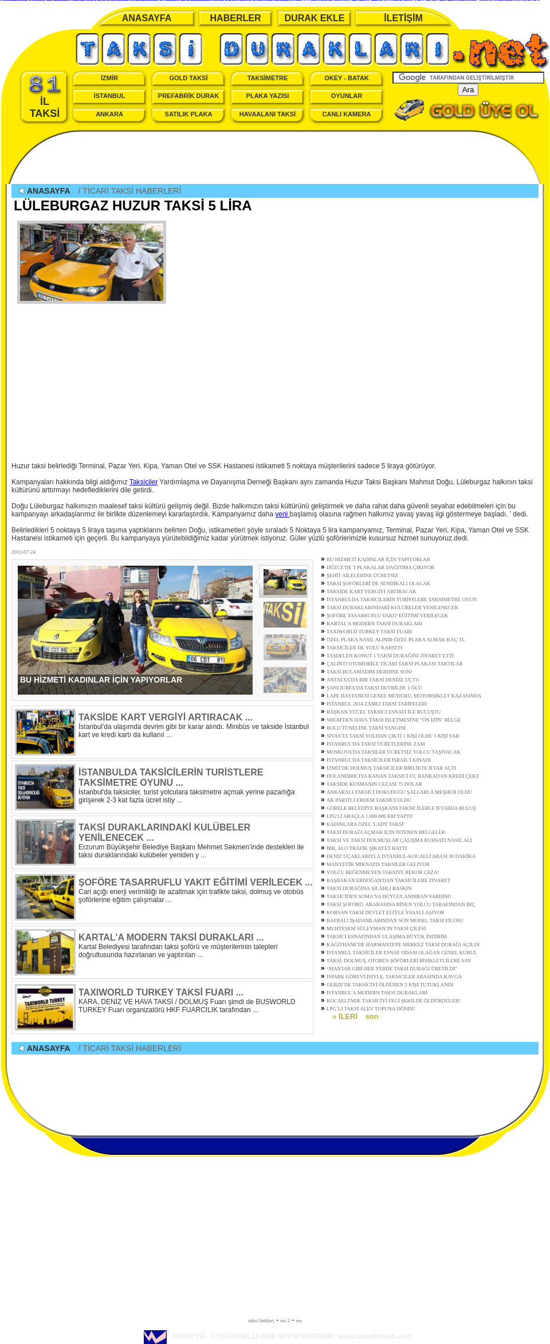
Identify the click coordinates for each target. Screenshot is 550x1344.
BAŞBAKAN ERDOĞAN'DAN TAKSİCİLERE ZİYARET (388, 880)
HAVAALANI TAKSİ (267, 114)
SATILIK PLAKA (189, 114)
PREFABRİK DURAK (188, 95)
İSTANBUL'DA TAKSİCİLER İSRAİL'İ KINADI (379, 760)
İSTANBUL (109, 95)
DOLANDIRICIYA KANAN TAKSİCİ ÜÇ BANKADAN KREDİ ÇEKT (403, 776)
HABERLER (235, 18)
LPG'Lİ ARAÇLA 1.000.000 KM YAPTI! (370, 816)
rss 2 (285, 1320)
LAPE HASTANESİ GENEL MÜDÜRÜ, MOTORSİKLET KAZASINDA (404, 696)
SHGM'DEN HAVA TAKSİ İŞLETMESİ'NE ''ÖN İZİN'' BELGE (394, 720)
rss (299, 1320)
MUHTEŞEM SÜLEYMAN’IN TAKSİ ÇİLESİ (376, 928)
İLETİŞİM (403, 18)
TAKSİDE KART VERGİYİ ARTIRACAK (372, 591)
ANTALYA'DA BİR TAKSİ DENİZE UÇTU (373, 680)
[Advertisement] (275, 158)
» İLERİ (345, 1016)
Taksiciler (143, 482)
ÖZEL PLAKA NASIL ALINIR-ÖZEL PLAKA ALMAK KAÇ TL (396, 639)
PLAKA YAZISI (267, 95)
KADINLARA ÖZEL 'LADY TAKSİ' (365, 824)
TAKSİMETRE (267, 78)
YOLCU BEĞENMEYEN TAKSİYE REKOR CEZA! (383, 872)
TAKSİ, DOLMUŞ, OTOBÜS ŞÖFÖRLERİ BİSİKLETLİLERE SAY (399, 960)
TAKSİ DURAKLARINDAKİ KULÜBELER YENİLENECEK (392, 607)
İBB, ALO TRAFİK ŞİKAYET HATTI (367, 848)
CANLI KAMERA (347, 114)
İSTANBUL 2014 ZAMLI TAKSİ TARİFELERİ (377, 704)
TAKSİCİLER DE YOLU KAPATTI (364, 648)
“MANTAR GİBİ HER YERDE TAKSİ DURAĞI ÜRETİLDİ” (392, 968)
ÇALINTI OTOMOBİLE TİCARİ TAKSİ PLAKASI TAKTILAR (395, 664)
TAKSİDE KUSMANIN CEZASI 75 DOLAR (374, 784)
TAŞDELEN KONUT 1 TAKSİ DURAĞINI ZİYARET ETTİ (390, 656)
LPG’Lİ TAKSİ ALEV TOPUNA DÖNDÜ (371, 1009)
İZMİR (109, 78)
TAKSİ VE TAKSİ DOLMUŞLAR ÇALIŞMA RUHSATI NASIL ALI (399, 840)
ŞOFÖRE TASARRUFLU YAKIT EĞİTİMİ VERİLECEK (387, 615)
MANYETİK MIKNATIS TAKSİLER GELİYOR (378, 864)
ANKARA (109, 114)
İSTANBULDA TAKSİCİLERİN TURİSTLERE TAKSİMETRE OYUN (402, 599)
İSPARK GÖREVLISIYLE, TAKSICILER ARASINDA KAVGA (394, 976)
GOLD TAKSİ (188, 78)
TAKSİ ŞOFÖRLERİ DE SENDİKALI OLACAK (378, 583)
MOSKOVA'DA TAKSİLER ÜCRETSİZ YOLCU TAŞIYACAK (394, 752)
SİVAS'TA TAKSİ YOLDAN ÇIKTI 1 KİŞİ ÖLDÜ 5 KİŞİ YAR (393, 736)
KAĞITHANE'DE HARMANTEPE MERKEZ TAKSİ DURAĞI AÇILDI (403, 944)
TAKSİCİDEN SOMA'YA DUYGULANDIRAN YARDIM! (389, 896)
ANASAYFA (147, 18)
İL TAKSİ (45, 97)
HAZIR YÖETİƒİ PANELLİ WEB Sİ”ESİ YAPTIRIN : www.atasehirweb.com (278, 1337)
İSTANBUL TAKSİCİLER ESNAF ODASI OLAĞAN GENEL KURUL (402, 952)
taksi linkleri (261, 1320)
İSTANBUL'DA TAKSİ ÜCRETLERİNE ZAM (376, 744)
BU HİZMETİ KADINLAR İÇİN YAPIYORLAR (378, 559)
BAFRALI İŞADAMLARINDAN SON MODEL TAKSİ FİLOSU (395, 920)
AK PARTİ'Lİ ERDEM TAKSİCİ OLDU (369, 800)
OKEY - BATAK (346, 78)
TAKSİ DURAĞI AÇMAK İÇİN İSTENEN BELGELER (386, 832)
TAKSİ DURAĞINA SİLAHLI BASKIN (369, 888)
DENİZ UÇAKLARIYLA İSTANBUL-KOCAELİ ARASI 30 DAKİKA (401, 856)
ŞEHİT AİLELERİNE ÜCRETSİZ (362, 575)
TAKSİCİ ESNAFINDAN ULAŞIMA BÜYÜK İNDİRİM (387, 936)
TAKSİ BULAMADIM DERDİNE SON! (369, 672)
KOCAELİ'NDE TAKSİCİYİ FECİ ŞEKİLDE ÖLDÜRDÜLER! (394, 1001)
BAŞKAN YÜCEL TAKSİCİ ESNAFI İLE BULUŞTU (384, 712)
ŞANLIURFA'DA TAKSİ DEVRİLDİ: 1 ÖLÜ (374, 688)
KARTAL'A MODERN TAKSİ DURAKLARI (374, 623)
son (371, 1016)
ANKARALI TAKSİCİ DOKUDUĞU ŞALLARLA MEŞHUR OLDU (399, 792)
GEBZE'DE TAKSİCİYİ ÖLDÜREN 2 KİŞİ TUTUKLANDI (390, 985)
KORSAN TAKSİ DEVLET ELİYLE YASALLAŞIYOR (386, 912)
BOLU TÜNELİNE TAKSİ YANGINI (366, 728)
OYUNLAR (346, 95)
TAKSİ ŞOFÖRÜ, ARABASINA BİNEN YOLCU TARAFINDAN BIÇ (401, 904)
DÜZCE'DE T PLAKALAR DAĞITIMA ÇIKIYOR (380, 567)
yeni (282, 514)
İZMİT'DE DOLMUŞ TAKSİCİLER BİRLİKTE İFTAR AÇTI (391, 768)
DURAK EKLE (315, 18)
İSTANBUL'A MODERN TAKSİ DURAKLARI (377, 993)
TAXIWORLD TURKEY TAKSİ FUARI (369, 631)
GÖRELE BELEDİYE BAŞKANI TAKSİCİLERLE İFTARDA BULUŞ (401, 808)
